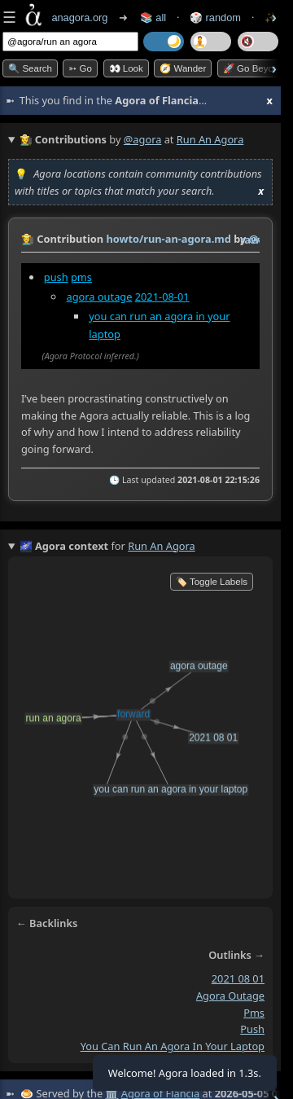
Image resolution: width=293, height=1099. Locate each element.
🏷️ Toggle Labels (211, 582)
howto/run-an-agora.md (168, 238)
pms (81, 277)
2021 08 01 (238, 979)
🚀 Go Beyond (253, 68)
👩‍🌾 (27, 238)
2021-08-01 (162, 296)
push (56, 277)
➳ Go (80, 68)
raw (250, 239)
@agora (143, 139)
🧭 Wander (183, 68)
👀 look (126, 68)
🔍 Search (30, 68)
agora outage (100, 296)
